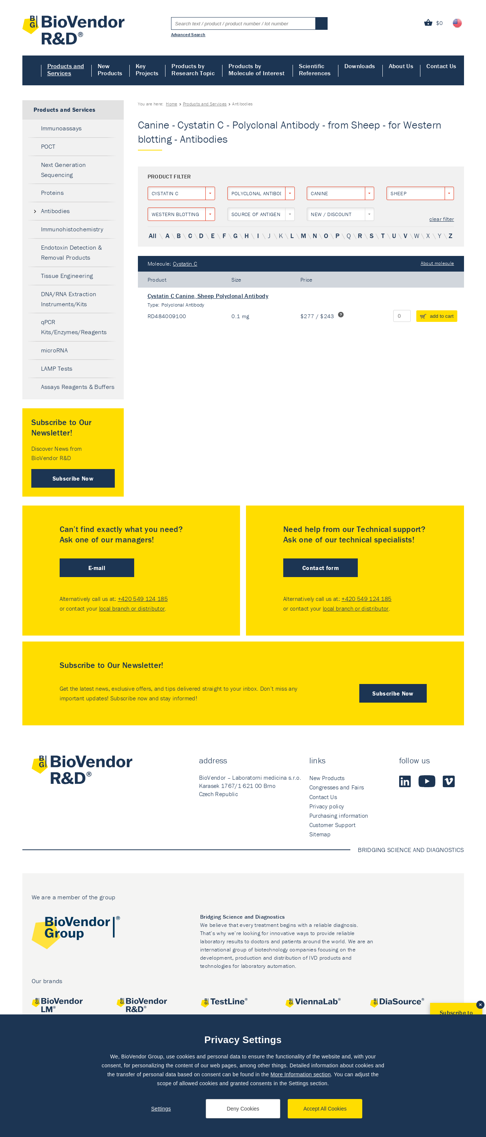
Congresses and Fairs (336, 787)
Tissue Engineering (67, 276)
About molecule (437, 263)
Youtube (427, 781)
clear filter (441, 219)
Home (31, 70)
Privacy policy (326, 806)
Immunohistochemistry (72, 229)
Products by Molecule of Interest (256, 69)
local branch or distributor (132, 608)
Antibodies (55, 211)
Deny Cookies (243, 1109)
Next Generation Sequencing (63, 170)
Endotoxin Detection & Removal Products (71, 252)
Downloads (359, 66)
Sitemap (320, 834)
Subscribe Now (73, 478)
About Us (401, 66)
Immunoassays (61, 128)
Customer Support (332, 825)
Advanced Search (188, 34)
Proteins (52, 193)
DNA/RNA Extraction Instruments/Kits (69, 299)
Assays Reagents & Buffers (78, 387)
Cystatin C (185, 263)
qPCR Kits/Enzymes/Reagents (74, 327)
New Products (110, 69)
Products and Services (65, 69)
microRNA (54, 350)
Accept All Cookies (325, 1109)
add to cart (442, 316)
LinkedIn (405, 781)
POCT (48, 146)
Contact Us (441, 66)
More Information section (301, 1074)
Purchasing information (338, 815)
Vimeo (449, 781)
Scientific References (315, 69)
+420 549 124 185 (143, 598)
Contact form (320, 567)
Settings (161, 1109)
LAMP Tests (57, 368)
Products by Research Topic (192, 69)
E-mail (96, 567)
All (152, 235)
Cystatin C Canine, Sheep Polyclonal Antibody (208, 296)
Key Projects (147, 69)
